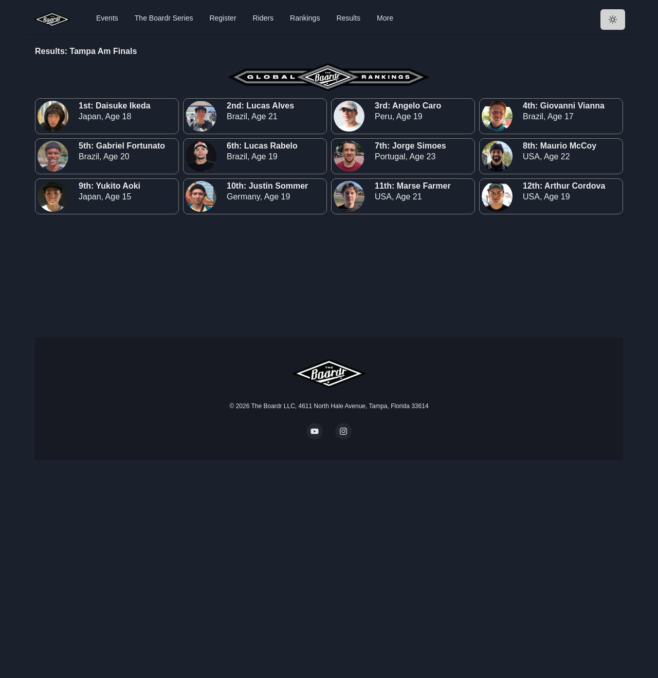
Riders (263, 18)
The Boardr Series (164, 18)
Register (222, 18)
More (385, 18)
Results (348, 18)
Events (107, 18)
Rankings (305, 18)
